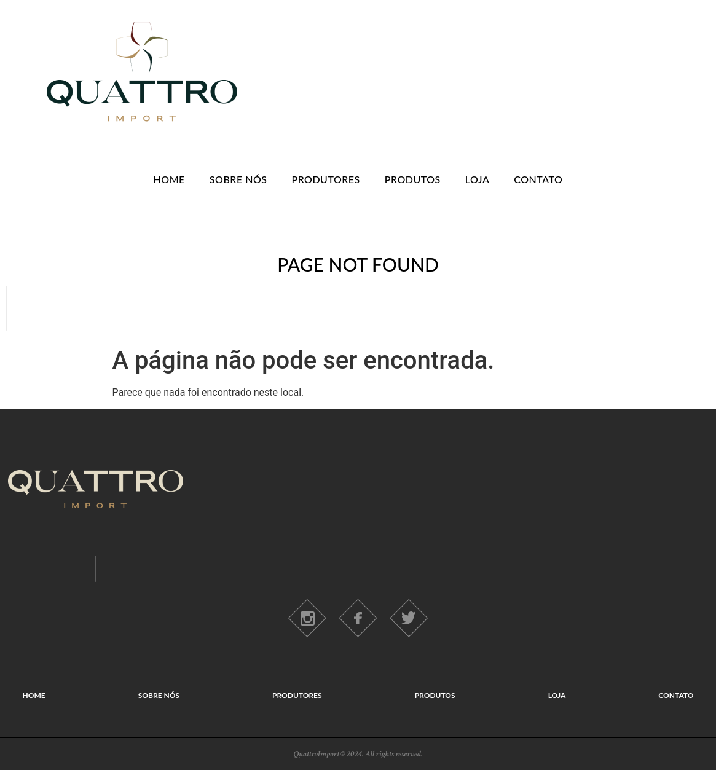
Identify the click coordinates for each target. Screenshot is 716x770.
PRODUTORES (325, 179)
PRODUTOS (413, 179)
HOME (169, 179)
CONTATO (538, 179)
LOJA (477, 179)
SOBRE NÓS (238, 179)
